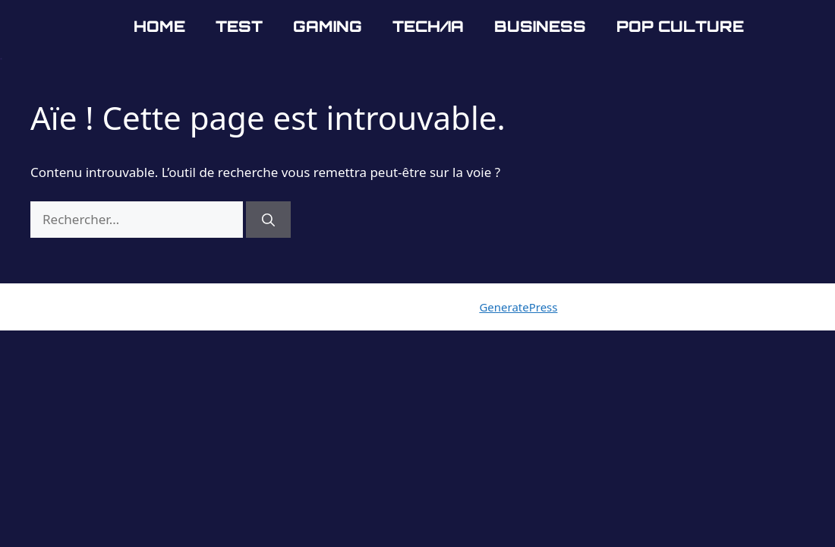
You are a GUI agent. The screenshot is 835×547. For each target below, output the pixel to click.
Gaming (327, 26)
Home (159, 26)
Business (540, 26)
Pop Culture (680, 26)
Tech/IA (428, 26)
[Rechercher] (268, 219)
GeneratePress (518, 307)
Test (239, 26)
